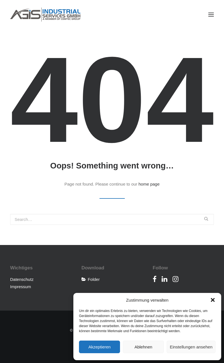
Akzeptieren (99, 346)
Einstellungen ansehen (191, 346)
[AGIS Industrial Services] (45, 15)
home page (149, 184)
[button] (213, 300)
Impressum (20, 286)
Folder (94, 279)
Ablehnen (143, 346)
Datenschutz (21, 279)
